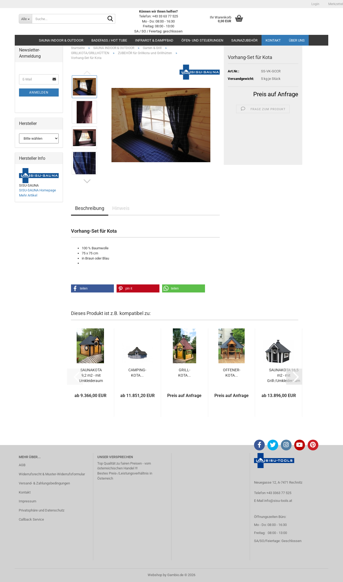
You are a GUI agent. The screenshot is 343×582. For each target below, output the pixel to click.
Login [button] (315, 4)
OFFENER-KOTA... (231, 372)
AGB (22, 465)
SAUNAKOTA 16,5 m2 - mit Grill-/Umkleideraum (283, 375)
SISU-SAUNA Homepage (37, 190)
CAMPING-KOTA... (137, 372)
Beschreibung (89, 208)
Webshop (155, 575)
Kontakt (273, 40)
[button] (87, 181)
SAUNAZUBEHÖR (244, 40)
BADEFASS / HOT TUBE (109, 40)
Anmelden (39, 92)
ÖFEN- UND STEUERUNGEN (202, 40)
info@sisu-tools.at (278, 501)
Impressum (27, 501)
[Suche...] (25, 19)
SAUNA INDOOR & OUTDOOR (61, 40)
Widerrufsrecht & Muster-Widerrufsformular (52, 474)
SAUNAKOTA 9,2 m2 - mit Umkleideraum (91, 375)
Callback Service (31, 519)
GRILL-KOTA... (184, 372)
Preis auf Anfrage (275, 94)
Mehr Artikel (28, 195)
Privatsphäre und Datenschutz (41, 510)
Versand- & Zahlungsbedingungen (44, 483)
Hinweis (120, 208)
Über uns (297, 40)
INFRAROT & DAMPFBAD (154, 40)
